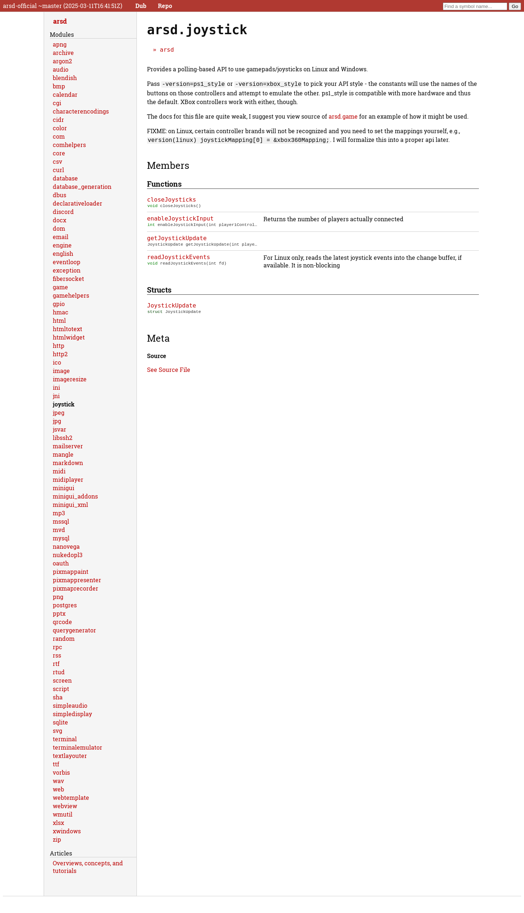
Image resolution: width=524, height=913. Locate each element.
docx (59, 220)
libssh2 (62, 437)
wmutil (62, 814)
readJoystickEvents (178, 257)
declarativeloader (77, 203)
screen (62, 680)
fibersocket (68, 278)
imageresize (70, 379)
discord (63, 211)
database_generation (82, 186)
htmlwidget (69, 337)
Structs (159, 289)
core (59, 153)
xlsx (58, 822)
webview (65, 806)
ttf (56, 764)
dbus (59, 195)
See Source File (168, 370)
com (59, 136)
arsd (167, 49)
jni (56, 396)
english (63, 253)
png (58, 596)
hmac (60, 312)
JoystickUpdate (171, 305)
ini (56, 387)
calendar (65, 94)
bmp (59, 86)
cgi (57, 103)
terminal (65, 739)
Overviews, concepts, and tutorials (88, 866)
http (58, 345)
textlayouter (70, 755)
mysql (61, 538)
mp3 (59, 513)
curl (58, 170)
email (60, 237)
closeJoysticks (171, 198)
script (61, 688)
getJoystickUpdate (177, 237)
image (61, 370)
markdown (68, 463)
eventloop (66, 262)
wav (58, 781)
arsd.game (343, 115)
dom (59, 228)
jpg (57, 421)
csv (57, 161)
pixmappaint (70, 571)
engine (62, 245)
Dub (140, 5)
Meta (158, 339)
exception (66, 270)
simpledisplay (72, 714)
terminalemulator (77, 747)
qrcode (62, 622)
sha (58, 697)
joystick (64, 404)
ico (57, 362)
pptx (59, 613)
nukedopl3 (68, 555)
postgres (65, 605)
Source (156, 356)
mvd (59, 529)
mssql (61, 521)
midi (59, 471)
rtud (59, 672)
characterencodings (81, 111)
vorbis (61, 772)
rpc (57, 647)
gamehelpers (71, 295)
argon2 (62, 61)
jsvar (59, 429)
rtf (56, 663)
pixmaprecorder (75, 588)
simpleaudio (70, 705)
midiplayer (68, 479)
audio (60, 69)
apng (60, 44)
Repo (165, 5)
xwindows (67, 831)
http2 (60, 354)
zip (57, 839)
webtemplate (71, 797)
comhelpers (69, 144)
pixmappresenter (77, 580)
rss (57, 655)
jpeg (58, 412)
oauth (61, 563)
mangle (63, 454)
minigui (63, 488)
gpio (59, 303)
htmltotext (67, 329)
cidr (58, 119)
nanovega (66, 546)
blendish (65, 78)
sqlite (60, 722)
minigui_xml (70, 504)
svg (57, 730)
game (60, 287)
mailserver (68, 446)
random (64, 638)
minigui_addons (75, 496)
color (60, 128)
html (59, 320)
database (65, 178)
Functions (164, 182)
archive (63, 52)
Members (168, 164)
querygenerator (74, 630)
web (58, 789)
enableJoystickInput (180, 217)
